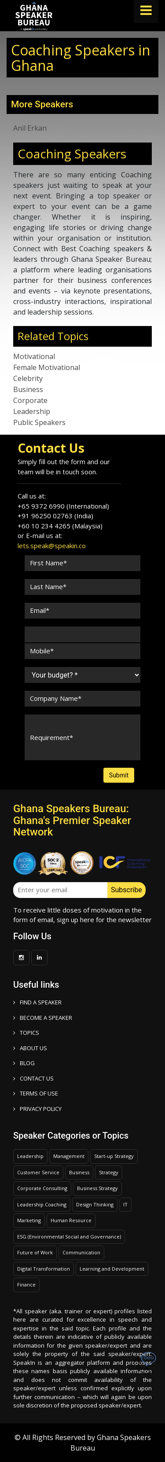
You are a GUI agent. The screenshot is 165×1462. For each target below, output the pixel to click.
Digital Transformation (43, 1268)
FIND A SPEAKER (37, 1002)
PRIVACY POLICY (37, 1109)
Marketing (29, 1220)
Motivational (34, 356)
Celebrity (28, 378)
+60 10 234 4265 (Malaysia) (60, 525)
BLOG (24, 1063)
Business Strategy (97, 1188)
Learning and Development (112, 1268)
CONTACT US (33, 1078)
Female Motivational (46, 367)
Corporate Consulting (42, 1188)
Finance (26, 1284)
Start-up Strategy (114, 1156)
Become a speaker (42, 1018)
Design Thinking (95, 1204)
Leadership (31, 411)
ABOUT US (30, 1048)
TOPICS (26, 1033)
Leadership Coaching (41, 1204)
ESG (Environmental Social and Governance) (69, 1236)
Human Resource (71, 1220)
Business (28, 389)
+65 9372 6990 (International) (63, 506)
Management (68, 1156)
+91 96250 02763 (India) (55, 515)
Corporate (30, 400)
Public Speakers (39, 422)
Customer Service (38, 1172)
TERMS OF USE (35, 1093)
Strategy (108, 1172)
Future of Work (35, 1252)
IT (125, 1204)
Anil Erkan (30, 128)
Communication (81, 1252)
